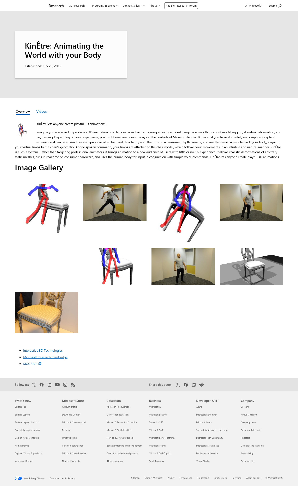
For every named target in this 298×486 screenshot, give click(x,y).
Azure (199, 406)
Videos (41, 111)
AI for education (115, 461)
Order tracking (69, 437)
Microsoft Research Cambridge (45, 357)
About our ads (253, 477)
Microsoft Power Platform (161, 437)
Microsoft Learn (204, 422)
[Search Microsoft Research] (275, 5)
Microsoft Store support (74, 422)
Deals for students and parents (122, 453)
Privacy (170, 477)
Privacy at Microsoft (251, 430)
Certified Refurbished (72, 445)
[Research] (56, 5)
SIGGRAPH (32, 363)
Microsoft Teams (157, 445)
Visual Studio (202, 461)
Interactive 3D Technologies (43, 350)
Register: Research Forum (181, 5)
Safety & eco (220, 477)
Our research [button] (78, 6)
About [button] (155, 6)
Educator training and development (124, 445)
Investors (245, 437)
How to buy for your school (120, 437)
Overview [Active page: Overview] (23, 111)
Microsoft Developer (206, 414)
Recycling (236, 477)
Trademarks (203, 477)
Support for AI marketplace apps (212, 430)
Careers (245, 406)
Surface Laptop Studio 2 (27, 422)
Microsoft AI (155, 406)
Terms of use (185, 477)
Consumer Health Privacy (62, 478)
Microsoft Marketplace (207, 445)
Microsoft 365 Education (119, 430)
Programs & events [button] (105, 6)
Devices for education (118, 414)
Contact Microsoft (153, 477)
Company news (248, 422)
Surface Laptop (22, 414)
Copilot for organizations (27, 430)
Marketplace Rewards (207, 453)
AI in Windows (22, 445)
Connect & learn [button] (134, 6)
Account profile (69, 406)
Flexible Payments (71, 461)
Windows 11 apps (23, 461)
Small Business (156, 461)
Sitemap (135, 477)
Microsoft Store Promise (74, 453)
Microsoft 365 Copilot (160, 453)
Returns (66, 430)
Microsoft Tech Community (209, 437)
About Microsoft (249, 414)
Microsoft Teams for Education (122, 422)
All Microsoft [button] (254, 6)
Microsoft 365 (156, 430)
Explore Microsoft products (28, 453)
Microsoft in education (118, 406)
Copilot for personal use (27, 437)
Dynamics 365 (156, 422)
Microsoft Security (158, 414)
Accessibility (247, 453)
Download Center (71, 414)
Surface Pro (20, 406)
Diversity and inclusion (252, 445)
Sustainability (248, 461)
